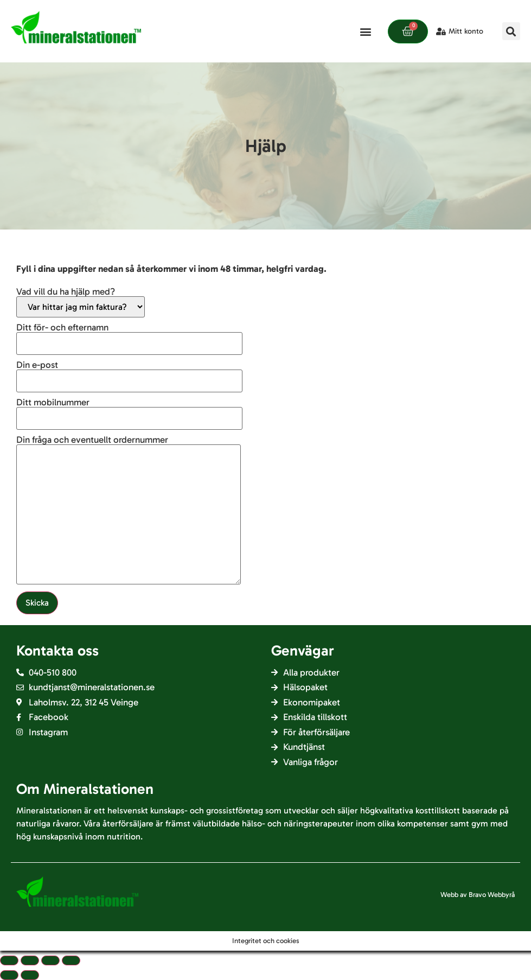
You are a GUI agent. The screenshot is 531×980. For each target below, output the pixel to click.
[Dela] (30, 960)
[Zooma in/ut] (71, 960)
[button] (365, 31)
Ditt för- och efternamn (129, 335)
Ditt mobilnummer (129, 410)
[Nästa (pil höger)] (30, 975)
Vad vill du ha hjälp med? (80, 302)
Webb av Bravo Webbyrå (477, 894)
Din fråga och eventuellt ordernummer (128, 510)
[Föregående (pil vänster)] (9, 975)
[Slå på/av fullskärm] (50, 960)
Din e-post (129, 373)
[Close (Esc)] (9, 960)
